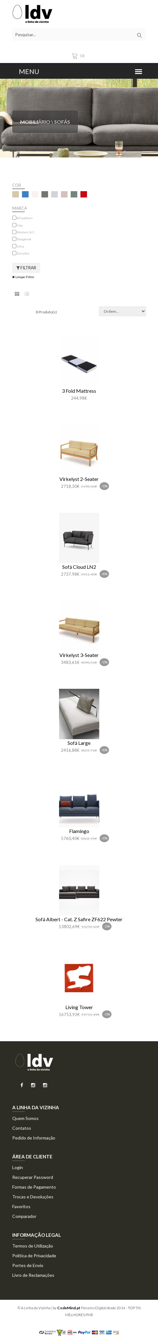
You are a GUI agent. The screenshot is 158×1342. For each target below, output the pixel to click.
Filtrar (26, 267)
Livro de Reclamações (33, 1275)
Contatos (21, 1128)
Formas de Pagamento (34, 1187)
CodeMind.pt (68, 1307)
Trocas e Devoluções (32, 1196)
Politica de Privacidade (34, 1255)
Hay (20, 225)
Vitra (20, 246)
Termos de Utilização (32, 1245)
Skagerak (24, 239)
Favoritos (21, 1206)
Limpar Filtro (23, 277)
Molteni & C (26, 232)
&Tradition (25, 218)
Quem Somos (25, 1118)
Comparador (24, 1216)
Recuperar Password (32, 1177)
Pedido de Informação (33, 1137)
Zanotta (23, 253)
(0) (79, 56)
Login (17, 1167)
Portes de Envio (27, 1265)
